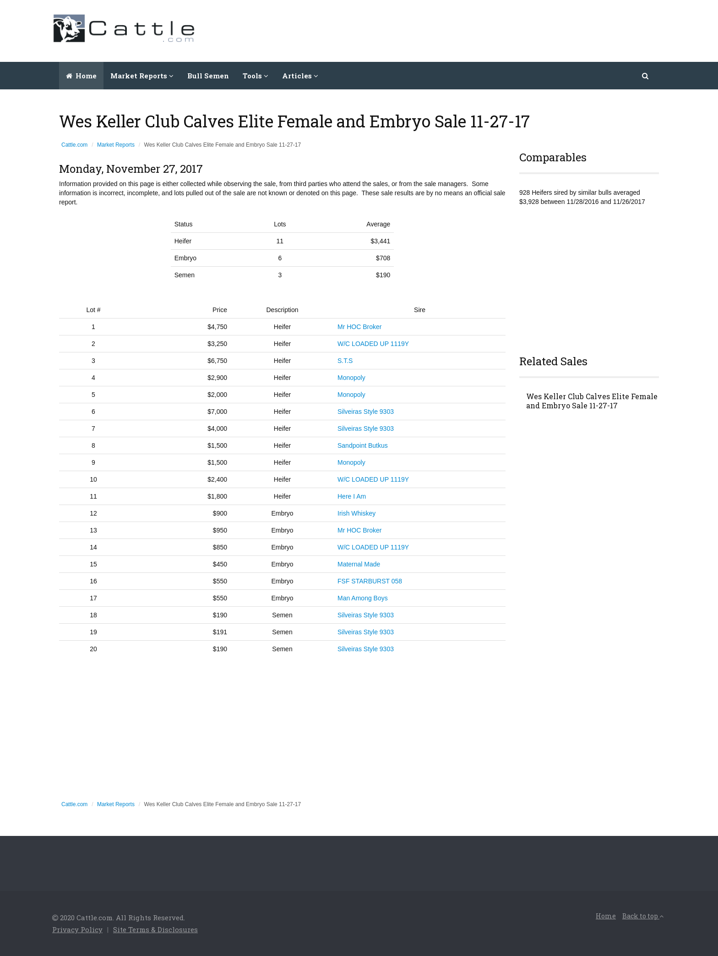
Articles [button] (300, 75)
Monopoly (351, 377)
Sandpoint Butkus (362, 445)
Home (81, 75)
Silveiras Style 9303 (365, 411)
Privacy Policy (77, 929)
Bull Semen (208, 75)
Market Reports (116, 145)
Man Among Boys (362, 598)
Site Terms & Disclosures (155, 929)
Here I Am (351, 496)
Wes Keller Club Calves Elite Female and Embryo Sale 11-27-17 (592, 401)
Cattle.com (74, 145)
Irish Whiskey (356, 513)
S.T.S (345, 360)
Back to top (643, 916)
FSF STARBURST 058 (369, 581)
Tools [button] (255, 75)
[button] (646, 75)
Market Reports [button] (142, 75)
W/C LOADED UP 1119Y (373, 343)
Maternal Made (358, 564)
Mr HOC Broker (359, 326)
